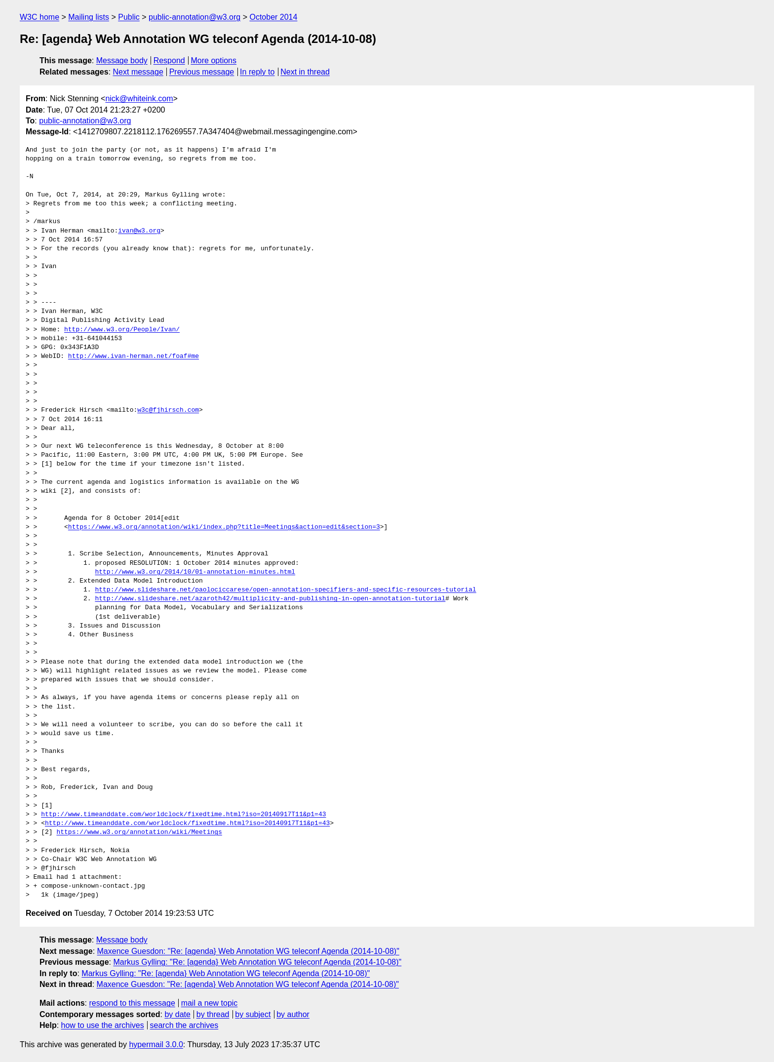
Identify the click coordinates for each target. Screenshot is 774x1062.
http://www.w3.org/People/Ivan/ (122, 329)
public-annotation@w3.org (194, 17)
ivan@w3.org (139, 231)
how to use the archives (102, 1025)
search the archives (184, 1025)
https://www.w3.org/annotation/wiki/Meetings (139, 832)
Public (129, 17)
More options (214, 60)
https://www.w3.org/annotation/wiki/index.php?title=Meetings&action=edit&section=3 (224, 527)
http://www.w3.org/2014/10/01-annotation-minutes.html (195, 572)
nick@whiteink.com (139, 98)
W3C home (39, 17)
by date (177, 1014)
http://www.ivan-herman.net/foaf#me (133, 356)
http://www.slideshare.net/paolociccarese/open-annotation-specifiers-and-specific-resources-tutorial (285, 590)
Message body (122, 60)
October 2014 (273, 17)
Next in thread (305, 72)
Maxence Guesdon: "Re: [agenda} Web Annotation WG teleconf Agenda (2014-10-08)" (248, 951)
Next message (138, 72)
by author (293, 1014)
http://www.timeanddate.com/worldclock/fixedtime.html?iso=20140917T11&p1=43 (183, 814)
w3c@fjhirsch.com (168, 410)
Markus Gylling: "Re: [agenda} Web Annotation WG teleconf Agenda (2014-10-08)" (257, 962)
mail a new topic (209, 1003)
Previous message (201, 72)
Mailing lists (88, 17)
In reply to (257, 72)
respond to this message (132, 1003)
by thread (213, 1014)
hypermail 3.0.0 (156, 1044)
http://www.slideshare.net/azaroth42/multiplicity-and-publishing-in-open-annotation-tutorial (270, 598)
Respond (169, 60)
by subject (253, 1014)
